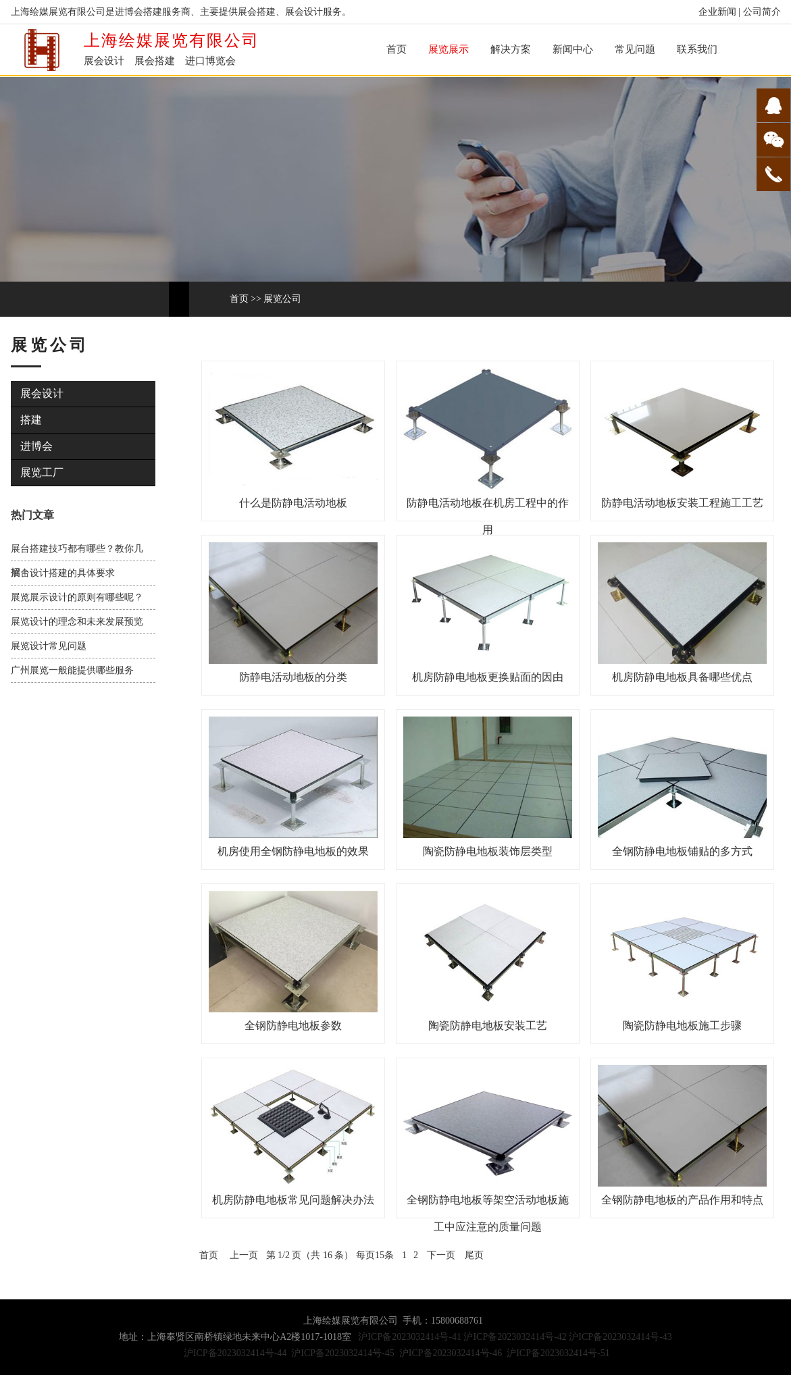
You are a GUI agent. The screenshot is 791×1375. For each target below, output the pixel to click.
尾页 (474, 1255)
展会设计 (41, 393)
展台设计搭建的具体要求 (63, 573)
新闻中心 (573, 49)
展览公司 (282, 299)
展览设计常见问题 (48, 646)
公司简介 (762, 12)
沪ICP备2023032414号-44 (235, 1353)
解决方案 (510, 49)
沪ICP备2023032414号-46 (450, 1353)
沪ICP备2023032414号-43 (620, 1337)
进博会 (36, 446)
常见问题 (635, 49)
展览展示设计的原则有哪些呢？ (77, 597)
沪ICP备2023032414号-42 (514, 1337)
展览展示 (448, 49)
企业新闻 (717, 12)
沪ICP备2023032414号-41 (409, 1337)
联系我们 (697, 49)
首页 (396, 49)
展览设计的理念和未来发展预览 (77, 622)
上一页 (244, 1255)
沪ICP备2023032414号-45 (342, 1353)
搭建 (31, 419)
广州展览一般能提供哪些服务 (72, 670)
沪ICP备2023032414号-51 (558, 1353)
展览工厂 (41, 472)
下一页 (441, 1255)
